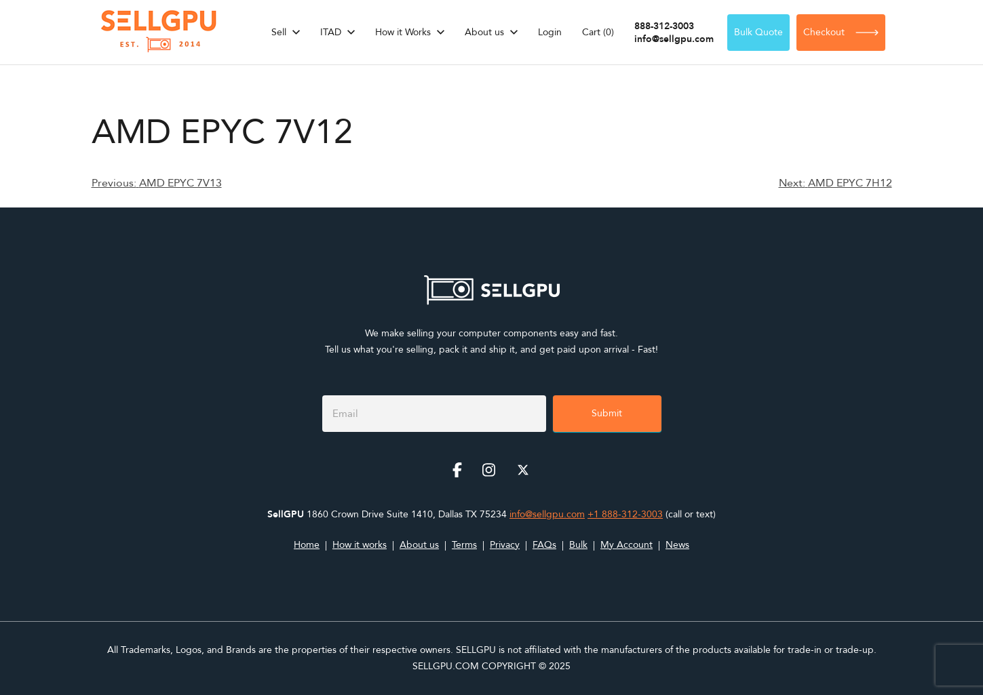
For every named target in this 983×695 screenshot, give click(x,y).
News (677, 544)
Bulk (578, 544)
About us (484, 32)
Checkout (841, 32)
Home (307, 544)
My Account (626, 544)
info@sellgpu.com (674, 39)
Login (550, 32)
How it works (359, 544)
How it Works (403, 32)
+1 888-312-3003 (625, 514)
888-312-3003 (664, 26)
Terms (464, 544)
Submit (607, 413)
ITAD (330, 32)
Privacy (505, 544)
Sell (278, 32)
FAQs (544, 544)
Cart (598, 32)
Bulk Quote (758, 32)
